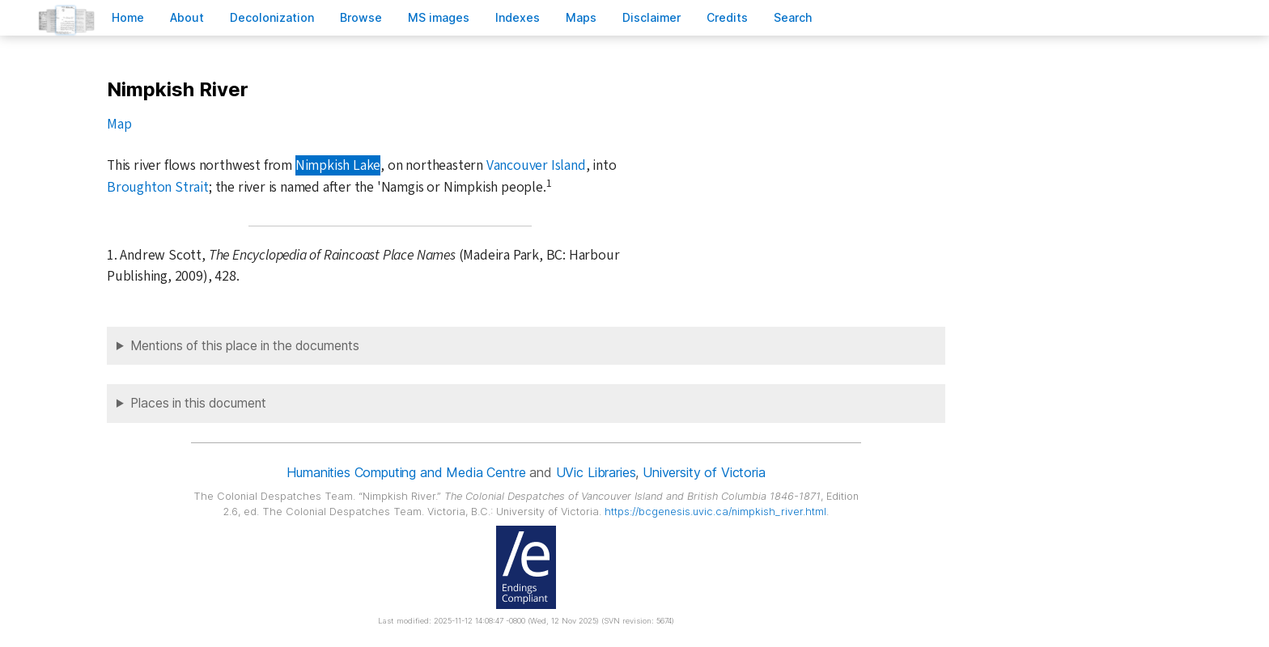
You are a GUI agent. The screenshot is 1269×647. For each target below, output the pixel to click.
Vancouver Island (536, 165)
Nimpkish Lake (337, 165)
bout (187, 17)
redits (727, 17)
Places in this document (198, 403)
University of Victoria (704, 472)
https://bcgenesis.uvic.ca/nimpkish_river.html (715, 511)
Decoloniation (272, 17)
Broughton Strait (158, 187)
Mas (581, 17)
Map (119, 124)
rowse (361, 17)
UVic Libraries (596, 472)
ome (128, 17)
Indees (517, 17)
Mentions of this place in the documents (244, 345)
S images (438, 17)
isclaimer (651, 17)
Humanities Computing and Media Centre (405, 472)
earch (793, 17)
